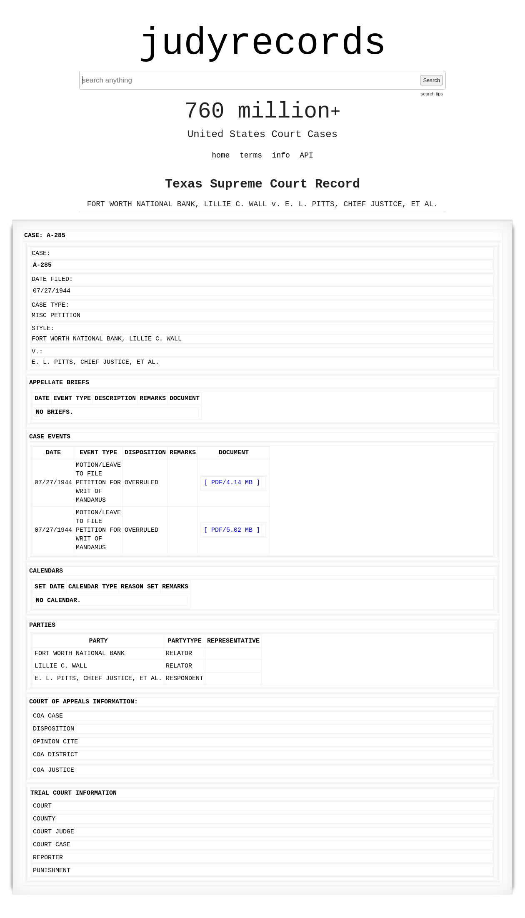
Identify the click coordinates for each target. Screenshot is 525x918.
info (281, 155)
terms (251, 155)
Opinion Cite (55, 741)
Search (431, 80)
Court (42, 806)
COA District (55, 754)
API (306, 155)
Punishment (51, 870)
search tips (432, 93)
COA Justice (53, 770)
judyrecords (262, 44)
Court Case (51, 844)
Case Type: (50, 305)
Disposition (53, 729)
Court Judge (53, 831)
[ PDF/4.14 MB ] (232, 482)
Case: (41, 253)
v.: (37, 351)
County (44, 819)
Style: (43, 328)
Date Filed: (52, 279)
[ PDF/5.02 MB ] (232, 530)
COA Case (48, 716)
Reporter (48, 857)
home (221, 155)
